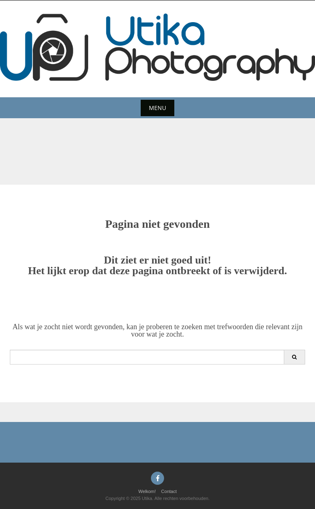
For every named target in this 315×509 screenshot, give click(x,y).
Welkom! (147, 491)
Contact (169, 491)
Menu (157, 108)
